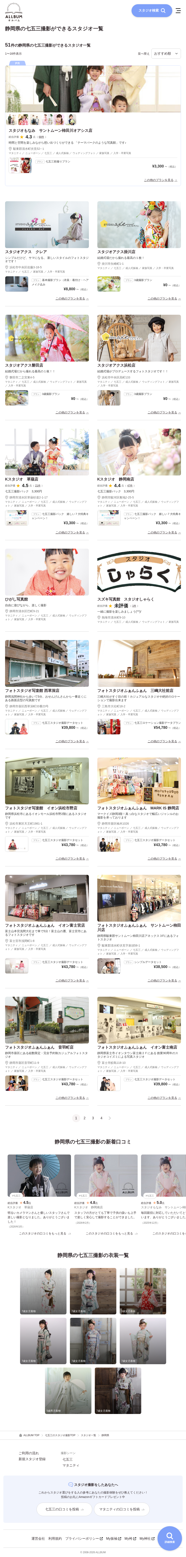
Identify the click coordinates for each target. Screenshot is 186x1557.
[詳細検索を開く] (169, 1538)
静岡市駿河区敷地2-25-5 (115, 497)
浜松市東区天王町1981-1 (23, 823)
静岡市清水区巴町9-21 (22, 611)
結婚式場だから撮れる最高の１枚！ (121, 257)
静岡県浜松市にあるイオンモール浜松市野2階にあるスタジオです (46, 815)
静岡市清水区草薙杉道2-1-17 (26, 497)
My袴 (130, 1538)
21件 (38, 485)
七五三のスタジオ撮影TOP (60, 1435)
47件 (130, 485)
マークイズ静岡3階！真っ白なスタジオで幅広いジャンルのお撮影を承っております (138, 815)
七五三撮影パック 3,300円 (23, 491)
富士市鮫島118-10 (111, 1063)
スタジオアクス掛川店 (116, 252)
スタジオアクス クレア (26, 252)
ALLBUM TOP (29, 1435)
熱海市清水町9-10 (111, 617)
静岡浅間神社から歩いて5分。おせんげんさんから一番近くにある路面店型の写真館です (46, 698)
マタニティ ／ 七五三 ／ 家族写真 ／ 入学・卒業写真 (35, 271)
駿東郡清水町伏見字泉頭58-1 (118, 945)
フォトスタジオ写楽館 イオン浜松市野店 (41, 808)
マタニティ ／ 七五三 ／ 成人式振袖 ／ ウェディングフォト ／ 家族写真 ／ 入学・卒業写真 (46, 383)
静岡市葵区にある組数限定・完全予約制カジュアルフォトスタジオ (46, 1054)
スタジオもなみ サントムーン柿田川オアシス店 (50, 130)
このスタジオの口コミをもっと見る (45, 1233)
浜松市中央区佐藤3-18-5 (23, 267)
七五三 (67, 1459)
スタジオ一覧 (88, 1435)
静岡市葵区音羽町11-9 (22, 1063)
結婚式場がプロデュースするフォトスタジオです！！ (132, 371)
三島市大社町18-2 (111, 706)
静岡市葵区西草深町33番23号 (27, 706)
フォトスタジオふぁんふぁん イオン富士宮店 (45, 925)
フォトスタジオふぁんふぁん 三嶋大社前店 (135, 691)
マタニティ (70, 1465)
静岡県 (105, 1435)
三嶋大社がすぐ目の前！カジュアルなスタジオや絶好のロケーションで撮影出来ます (138, 698)
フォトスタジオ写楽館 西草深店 (32, 691)
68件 (41, 136)
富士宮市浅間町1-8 (19, 941)
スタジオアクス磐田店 (24, 365)
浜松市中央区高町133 (113, 377)
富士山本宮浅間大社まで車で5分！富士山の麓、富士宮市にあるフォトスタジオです (46, 932)
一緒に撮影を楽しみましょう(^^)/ (119, 611)
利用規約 (55, 1538)
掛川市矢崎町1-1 (110, 264)
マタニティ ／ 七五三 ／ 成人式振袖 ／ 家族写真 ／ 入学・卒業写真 (135, 268)
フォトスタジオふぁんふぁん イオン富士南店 (137, 1047)
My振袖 (113, 1538)
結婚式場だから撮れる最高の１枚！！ (30, 371)
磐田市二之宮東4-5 (19, 377)
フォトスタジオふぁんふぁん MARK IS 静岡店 (138, 808)
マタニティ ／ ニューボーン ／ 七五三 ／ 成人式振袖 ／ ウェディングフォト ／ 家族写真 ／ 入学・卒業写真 (70, 153)
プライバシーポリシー (84, 1538)
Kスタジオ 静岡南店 (115, 479)
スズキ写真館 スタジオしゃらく (125, 599)
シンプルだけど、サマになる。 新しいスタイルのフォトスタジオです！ (47, 259)
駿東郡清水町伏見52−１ (27, 149)
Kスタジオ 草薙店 (21, 479)
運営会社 (38, 1538)
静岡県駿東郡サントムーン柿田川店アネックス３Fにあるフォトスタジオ (138, 937)
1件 (134, 605)
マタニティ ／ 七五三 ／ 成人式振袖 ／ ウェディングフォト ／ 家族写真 (138, 621)
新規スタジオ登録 (32, 1459)
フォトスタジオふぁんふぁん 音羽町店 (39, 1047)
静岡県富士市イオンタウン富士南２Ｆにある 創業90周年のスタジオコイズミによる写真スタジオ (137, 1054)
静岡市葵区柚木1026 (113, 823)
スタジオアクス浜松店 (116, 365)
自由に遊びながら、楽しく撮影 (25, 605)
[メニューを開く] (178, 10)
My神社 (147, 1538)
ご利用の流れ (29, 1453)
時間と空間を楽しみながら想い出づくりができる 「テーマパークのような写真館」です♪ (67, 142)
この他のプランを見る (159, 180)
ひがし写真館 (16, 599)
